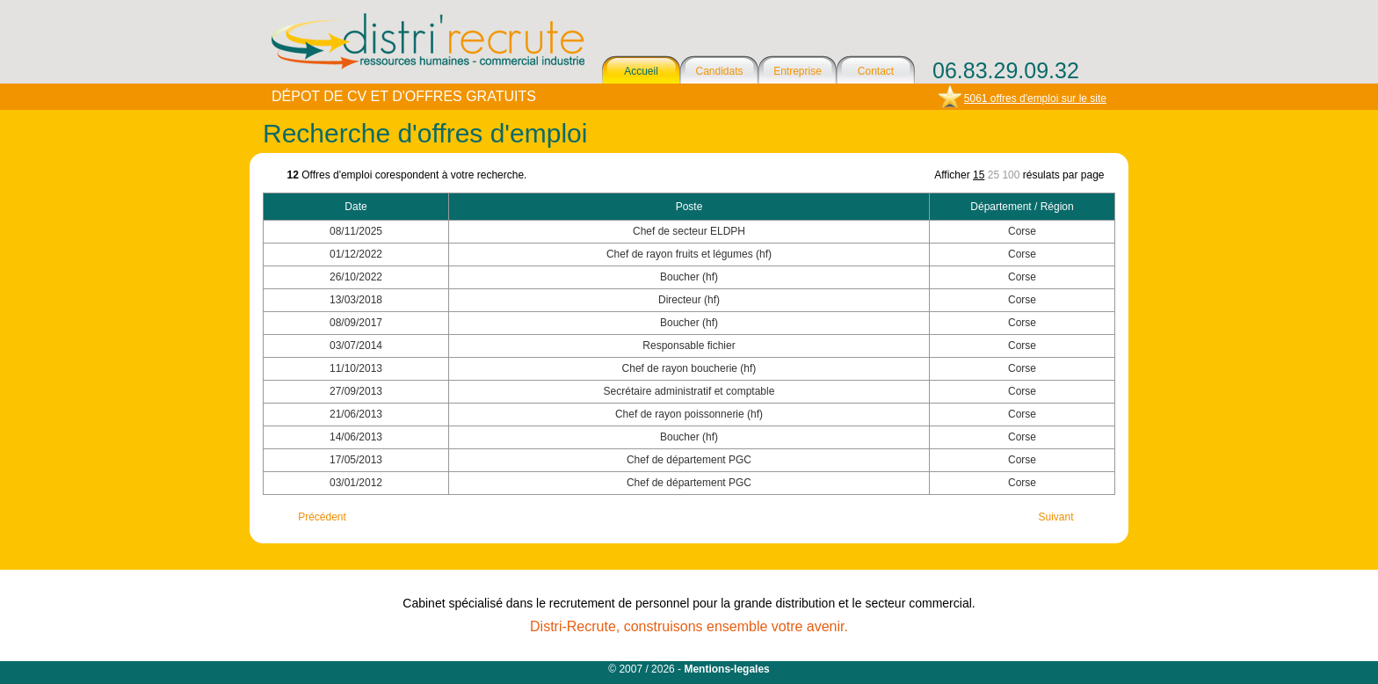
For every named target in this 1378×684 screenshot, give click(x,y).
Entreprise (797, 71)
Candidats (719, 71)
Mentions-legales (726, 669)
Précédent (322, 517)
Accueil (641, 71)
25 (993, 175)
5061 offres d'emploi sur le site (1035, 98)
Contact (876, 71)
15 (978, 175)
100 (1010, 175)
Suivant (1055, 517)
